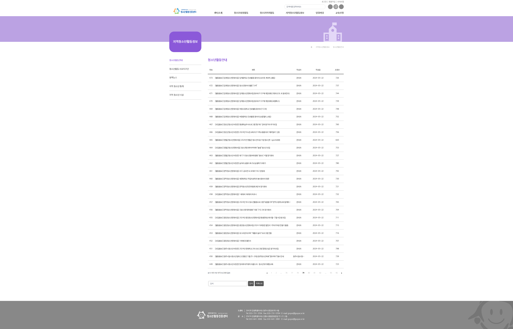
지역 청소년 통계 (176, 86)
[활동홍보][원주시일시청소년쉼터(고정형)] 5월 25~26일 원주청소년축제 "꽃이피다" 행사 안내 (249, 256)
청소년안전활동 (267, 13)
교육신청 (340, 13)
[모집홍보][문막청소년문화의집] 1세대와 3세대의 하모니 (236, 194)
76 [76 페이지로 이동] (286, 273)
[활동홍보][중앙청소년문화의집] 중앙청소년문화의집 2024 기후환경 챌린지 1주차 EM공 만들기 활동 (251, 225)
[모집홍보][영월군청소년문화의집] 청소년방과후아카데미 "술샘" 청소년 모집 (242, 148)
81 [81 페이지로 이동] (315, 273)
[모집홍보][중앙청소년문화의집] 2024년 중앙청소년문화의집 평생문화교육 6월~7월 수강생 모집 (250, 218)
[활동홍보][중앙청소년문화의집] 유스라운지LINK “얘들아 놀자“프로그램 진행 (243, 233)
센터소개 (218, 13)
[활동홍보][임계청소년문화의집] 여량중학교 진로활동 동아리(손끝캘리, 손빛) (243, 117)
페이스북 (330, 6)
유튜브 (341, 6)
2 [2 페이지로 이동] (276, 273)
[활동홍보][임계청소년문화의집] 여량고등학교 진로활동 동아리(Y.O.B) (241, 109)
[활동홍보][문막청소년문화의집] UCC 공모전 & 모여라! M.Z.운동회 (240, 171)
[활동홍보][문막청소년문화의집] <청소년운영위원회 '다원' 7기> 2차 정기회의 (243, 210)
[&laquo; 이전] (267, 273)
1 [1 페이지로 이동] (271, 273)
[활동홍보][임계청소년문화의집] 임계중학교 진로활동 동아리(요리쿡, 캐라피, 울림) (245, 78)
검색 (321, 6)
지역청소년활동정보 (295, 13)
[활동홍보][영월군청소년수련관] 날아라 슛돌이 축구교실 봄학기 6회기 (240, 163)
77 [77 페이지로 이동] (292, 273)
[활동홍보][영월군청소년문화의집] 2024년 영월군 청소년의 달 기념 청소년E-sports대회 (247, 140)
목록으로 (259, 283)
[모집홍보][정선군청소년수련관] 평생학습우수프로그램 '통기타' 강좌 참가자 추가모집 (246, 124)
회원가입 (332, 2)
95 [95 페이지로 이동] (331, 273)
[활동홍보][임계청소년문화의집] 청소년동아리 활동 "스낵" (236, 86)
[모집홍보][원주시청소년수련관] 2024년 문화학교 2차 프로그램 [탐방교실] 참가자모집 (247, 249)
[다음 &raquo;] (341, 273)
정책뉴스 (173, 77)
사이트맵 (340, 2)
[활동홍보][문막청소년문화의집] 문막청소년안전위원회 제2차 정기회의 (241, 187)
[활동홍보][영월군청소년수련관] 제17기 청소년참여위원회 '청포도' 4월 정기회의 (244, 155)
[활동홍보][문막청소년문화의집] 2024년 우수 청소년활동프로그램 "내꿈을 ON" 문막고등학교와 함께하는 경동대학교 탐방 (259, 202)
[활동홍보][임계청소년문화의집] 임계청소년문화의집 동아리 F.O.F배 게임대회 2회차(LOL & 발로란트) (252, 93)
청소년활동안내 (176, 60)
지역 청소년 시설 (176, 95)
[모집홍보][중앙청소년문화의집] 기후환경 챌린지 (233, 241)
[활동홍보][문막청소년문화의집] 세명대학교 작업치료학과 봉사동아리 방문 (242, 179)
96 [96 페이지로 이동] (337, 273)
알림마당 (320, 13)
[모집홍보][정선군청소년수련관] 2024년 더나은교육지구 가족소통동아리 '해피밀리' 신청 (247, 132)
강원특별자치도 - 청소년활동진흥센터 (184, 11)
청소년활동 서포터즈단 (179, 69)
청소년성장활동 (241, 13)
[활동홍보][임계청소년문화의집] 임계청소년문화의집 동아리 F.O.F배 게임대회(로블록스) (247, 101)
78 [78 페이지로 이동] (298, 273)
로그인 (324, 2)
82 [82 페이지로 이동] (320, 273)
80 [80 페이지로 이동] (309, 273)
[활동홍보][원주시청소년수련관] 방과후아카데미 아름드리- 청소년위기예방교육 (244, 264)
